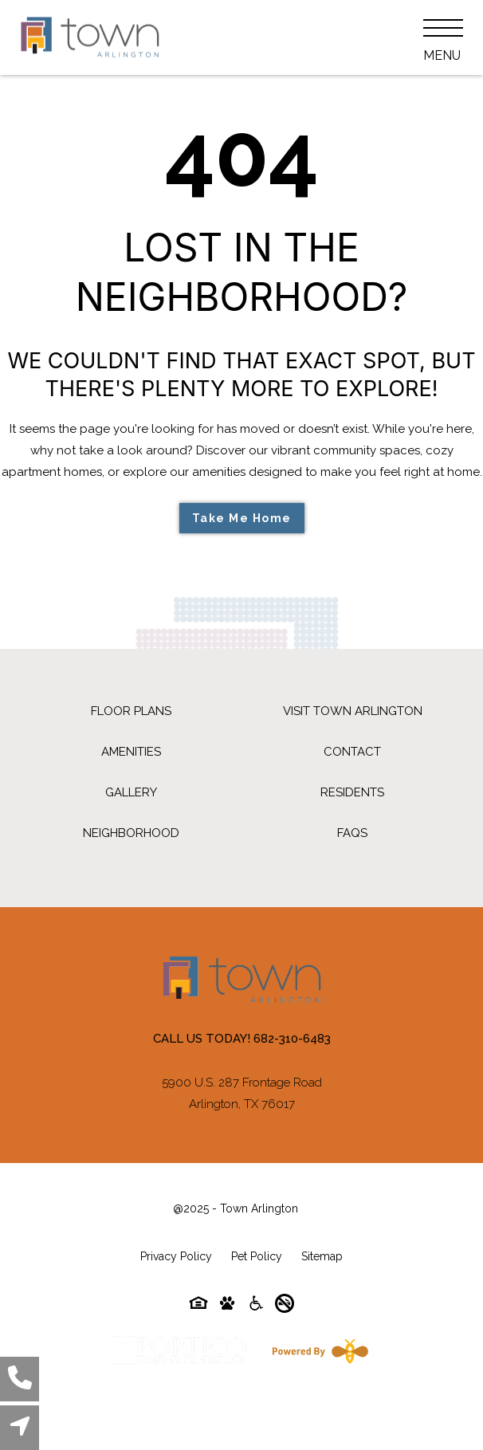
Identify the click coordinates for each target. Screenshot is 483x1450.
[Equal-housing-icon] (198, 1306)
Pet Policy (256, 1256)
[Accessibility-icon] (255, 1306)
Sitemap (322, 1256)
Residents (352, 792)
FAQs (352, 833)
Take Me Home (242, 518)
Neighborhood (131, 833)
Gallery (131, 792)
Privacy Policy (176, 1256)
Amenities (131, 752)
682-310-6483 (292, 1039)
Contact (352, 752)
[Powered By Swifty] (317, 1351)
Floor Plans (131, 711)
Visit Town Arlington (352, 711)
